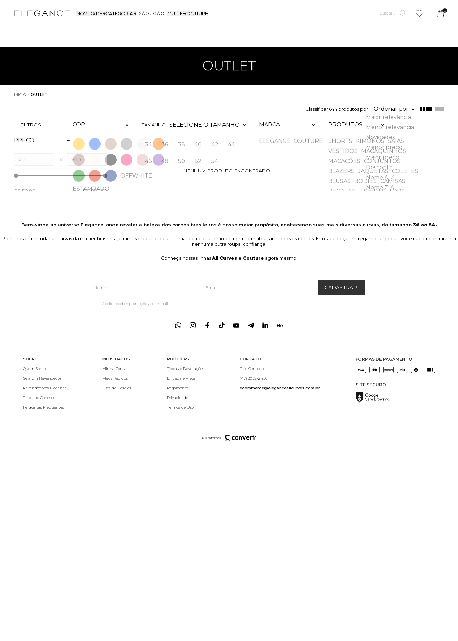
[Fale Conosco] (280, 353)
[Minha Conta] (116, 353)
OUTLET (176, 13)
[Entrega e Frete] (185, 363)
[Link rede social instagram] (192, 310)
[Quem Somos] (45, 353)
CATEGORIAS (121, 13)
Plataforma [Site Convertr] (229, 422)
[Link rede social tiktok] (222, 310)
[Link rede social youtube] (236, 310)
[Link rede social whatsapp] (178, 310)
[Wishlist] (419, 13)
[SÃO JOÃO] (151, 13)
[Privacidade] (185, 382)
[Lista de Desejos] (116, 372)
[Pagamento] (185, 372)
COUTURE (196, 13)
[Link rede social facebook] (207, 310)
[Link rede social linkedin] (265, 310)
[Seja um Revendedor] (45, 363)
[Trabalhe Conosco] (45, 382)
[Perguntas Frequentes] (45, 392)
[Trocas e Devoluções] (185, 353)
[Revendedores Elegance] (45, 372)
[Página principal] (42, 13)
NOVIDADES (91, 13)
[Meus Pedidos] (116, 363)
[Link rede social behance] (280, 310)
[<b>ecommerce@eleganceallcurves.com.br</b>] (280, 372)
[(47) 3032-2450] (280, 363)
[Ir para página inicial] (20, 94)
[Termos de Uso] (185, 392)
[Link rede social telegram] (251, 310)
